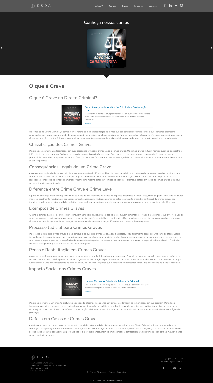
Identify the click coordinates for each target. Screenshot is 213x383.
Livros (125, 5)
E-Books (138, 5)
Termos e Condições (117, 372)
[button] (1, 48)
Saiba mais (88, 123)
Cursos (112, 5)
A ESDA (99, 5)
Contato (153, 5)
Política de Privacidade (96, 372)
